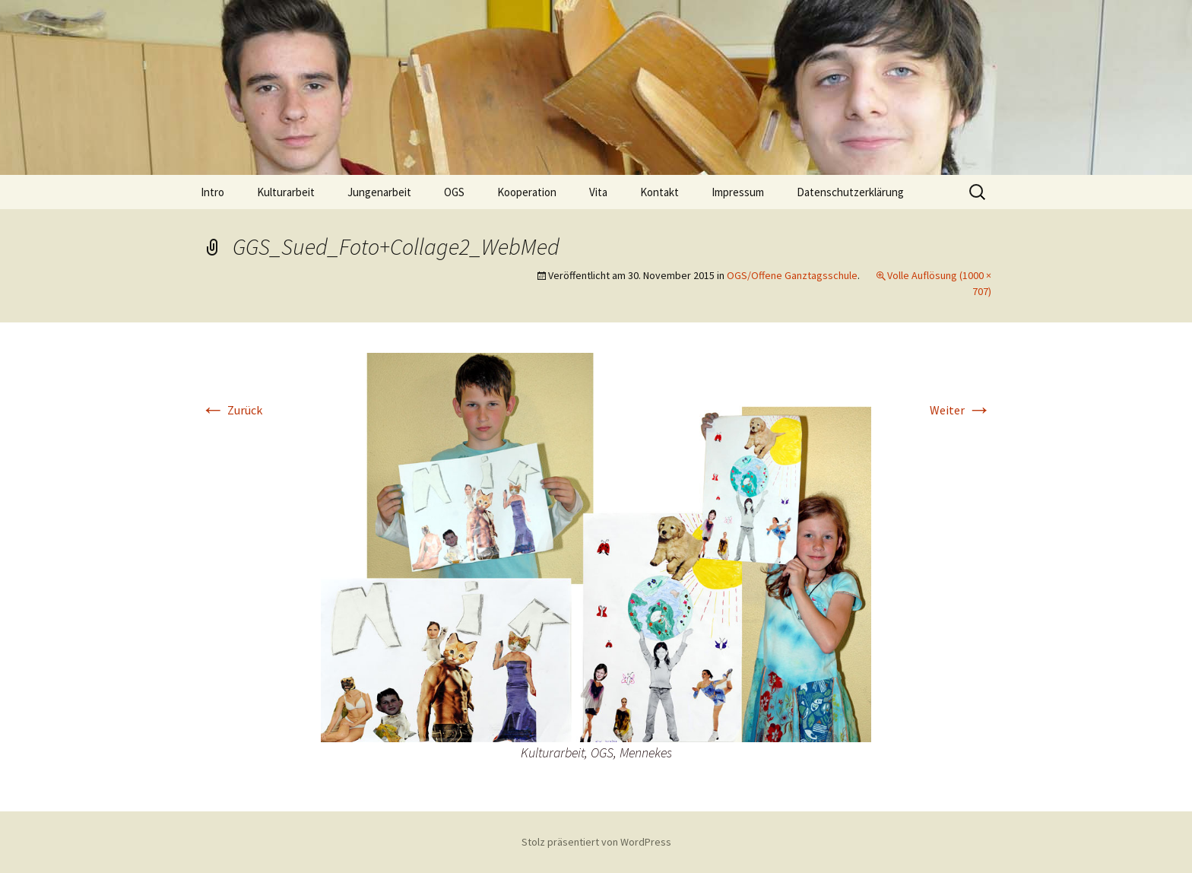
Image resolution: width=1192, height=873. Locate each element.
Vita (598, 192)
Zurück (231, 409)
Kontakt (659, 192)
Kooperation (526, 192)
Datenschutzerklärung (850, 192)
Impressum (738, 192)
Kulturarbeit (286, 192)
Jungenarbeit (379, 192)
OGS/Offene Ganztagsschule (792, 275)
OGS (454, 192)
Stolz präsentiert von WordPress (596, 842)
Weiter (960, 409)
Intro (212, 192)
